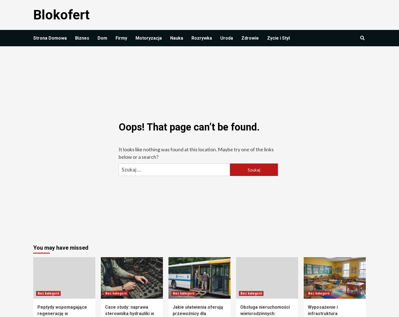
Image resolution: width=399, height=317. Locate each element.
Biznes (82, 38)
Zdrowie (250, 38)
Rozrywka (201, 38)
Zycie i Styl (278, 38)
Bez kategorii (48, 293)
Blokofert (61, 15)
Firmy (121, 38)
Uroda (226, 38)
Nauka (176, 38)
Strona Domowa (50, 38)
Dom (102, 38)
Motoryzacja (148, 38)
